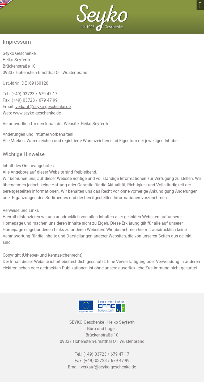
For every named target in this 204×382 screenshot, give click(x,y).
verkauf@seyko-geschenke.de (43, 106)
